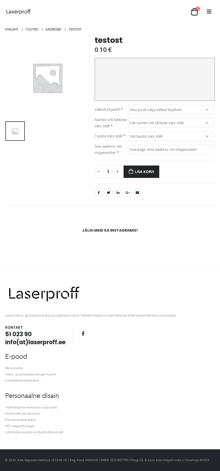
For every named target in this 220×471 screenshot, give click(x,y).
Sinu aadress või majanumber (108, 149)
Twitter (108, 193)
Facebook (99, 193)
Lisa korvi (144, 171)
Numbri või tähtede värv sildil (111, 122)
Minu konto (14, 368)
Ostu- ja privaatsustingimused (30, 374)
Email (137, 193)
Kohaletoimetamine (22, 380)
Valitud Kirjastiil (109, 109)
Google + (128, 193)
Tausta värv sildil (110, 136)
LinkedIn (118, 193)
